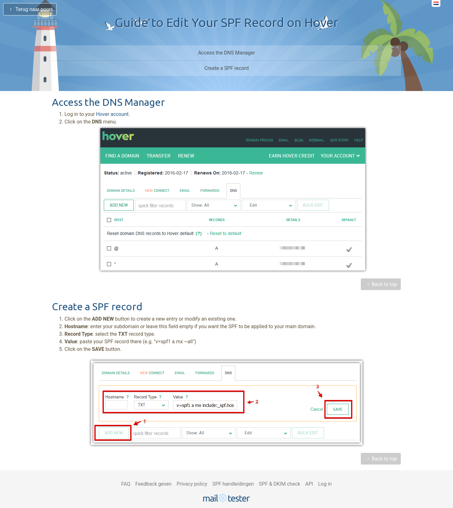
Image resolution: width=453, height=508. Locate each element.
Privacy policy (191, 484)
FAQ (125, 484)
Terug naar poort (30, 9)
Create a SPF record (226, 68)
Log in (325, 484)
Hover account (112, 114)
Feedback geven (153, 484)
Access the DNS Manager (226, 53)
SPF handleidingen (233, 484)
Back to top (381, 284)
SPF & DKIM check (279, 484)
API (309, 484)
